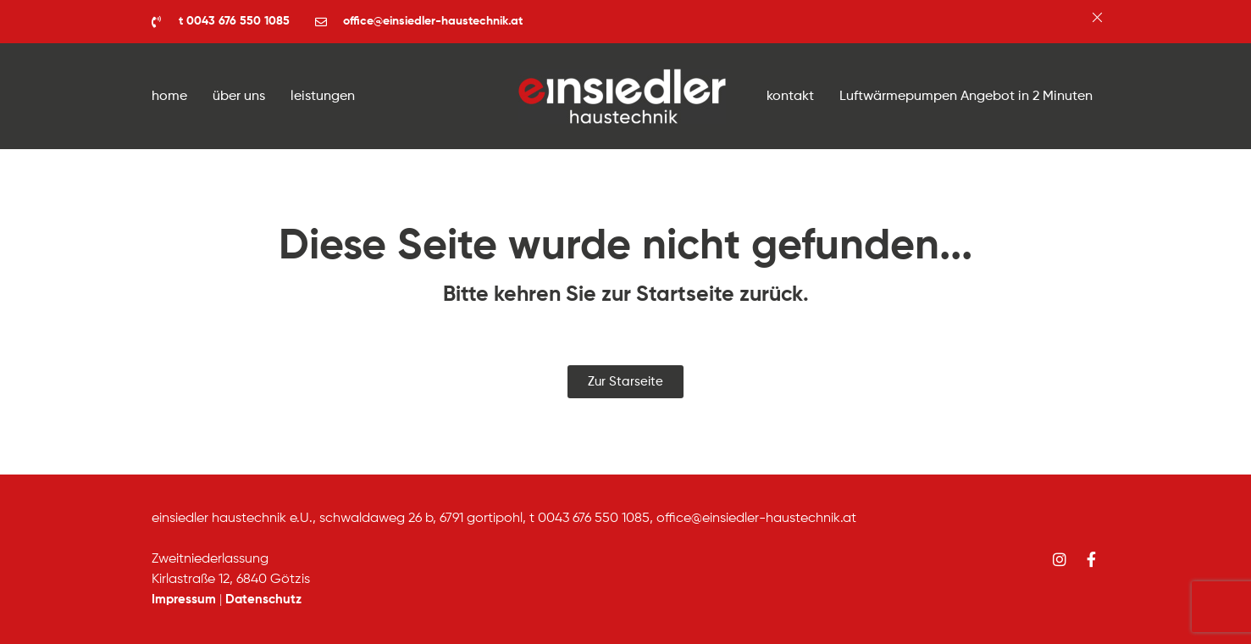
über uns (239, 96)
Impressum (184, 599)
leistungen (323, 96)
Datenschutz (263, 599)
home (169, 96)
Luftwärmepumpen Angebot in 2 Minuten (966, 96)
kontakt (790, 96)
